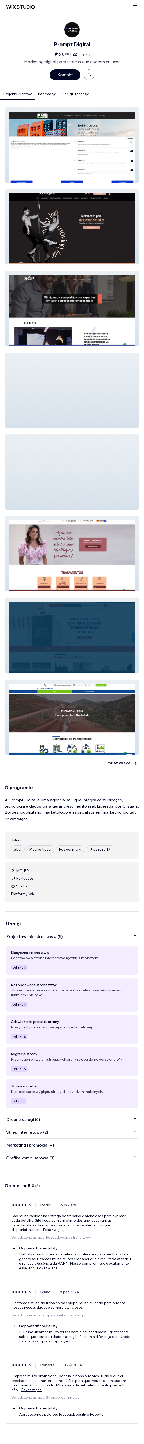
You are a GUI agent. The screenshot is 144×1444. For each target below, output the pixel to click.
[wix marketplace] (20, 7)
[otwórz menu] (135, 7)
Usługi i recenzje (75, 94)
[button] (72, 145)
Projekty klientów (17, 94)
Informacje (47, 94)
